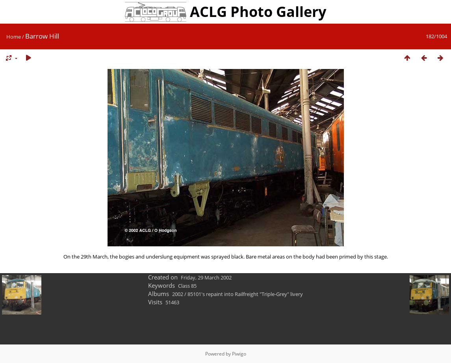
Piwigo (239, 353)
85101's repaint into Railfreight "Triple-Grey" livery (245, 294)
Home (13, 36)
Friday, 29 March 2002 (206, 277)
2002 (177, 294)
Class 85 (187, 285)
